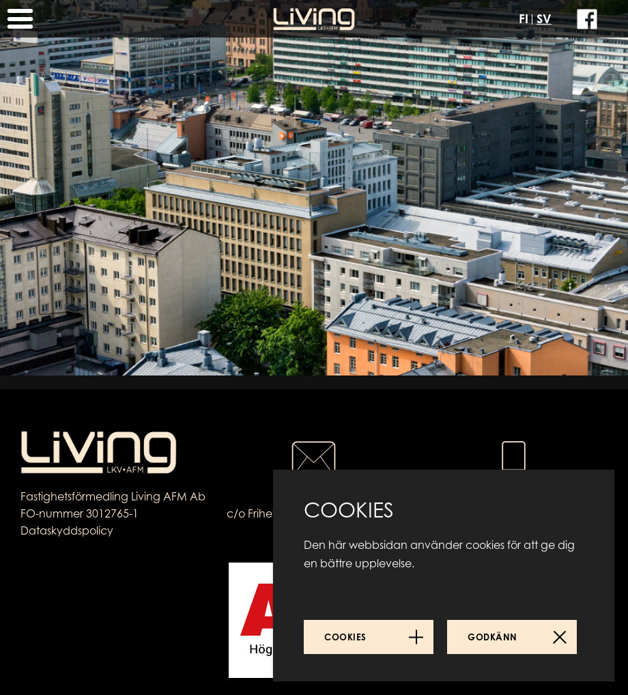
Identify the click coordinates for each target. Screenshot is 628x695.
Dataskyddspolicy (66, 530)
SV (544, 18)
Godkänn (492, 637)
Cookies (345, 637)
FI (523, 18)
